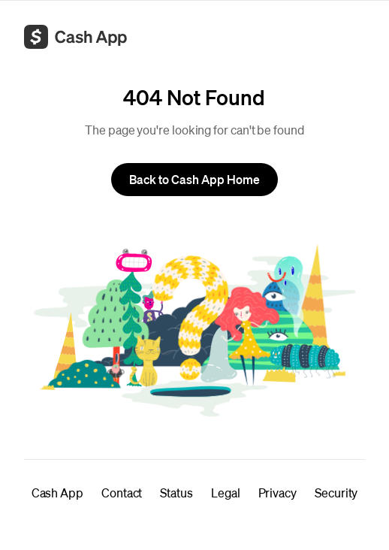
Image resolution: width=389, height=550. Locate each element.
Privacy (277, 492)
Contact (121, 492)
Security (336, 492)
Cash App (57, 492)
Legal (225, 492)
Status (176, 492)
